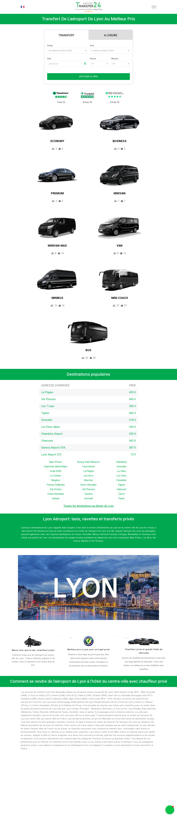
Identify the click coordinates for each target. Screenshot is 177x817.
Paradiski (121, 480)
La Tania (121, 471)
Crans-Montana (55, 494)
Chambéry (121, 462)
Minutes (114, 58)
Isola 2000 (55, 471)
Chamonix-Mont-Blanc (55, 466)
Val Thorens (88, 489)
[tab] (66, 35)
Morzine (88, 480)
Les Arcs (88, 475)
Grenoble (121, 466)
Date (49, 58)
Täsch (121, 494)
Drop (92, 45)
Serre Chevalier (88, 485)
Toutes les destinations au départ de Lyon (88, 506)
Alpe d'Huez (55, 462)
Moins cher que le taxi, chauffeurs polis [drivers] (33, 650)
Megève (55, 480)
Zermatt (88, 498)
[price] (88, 641)
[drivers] (33, 641)
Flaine (121, 498)
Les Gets (121, 475)
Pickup (50, 45)
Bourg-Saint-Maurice (88, 462)
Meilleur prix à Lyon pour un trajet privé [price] (88, 649)
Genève (88, 494)
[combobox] (67, 51)
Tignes (121, 485)
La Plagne (88, 471)
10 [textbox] (92, 64)
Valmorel (121, 489)
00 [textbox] (114, 64)
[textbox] (67, 51)
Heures (93, 58)
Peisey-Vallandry (56, 485)
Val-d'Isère (56, 489)
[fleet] (144, 641)
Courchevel (88, 466)
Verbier (56, 498)
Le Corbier (55, 475)
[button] (169, 809)
